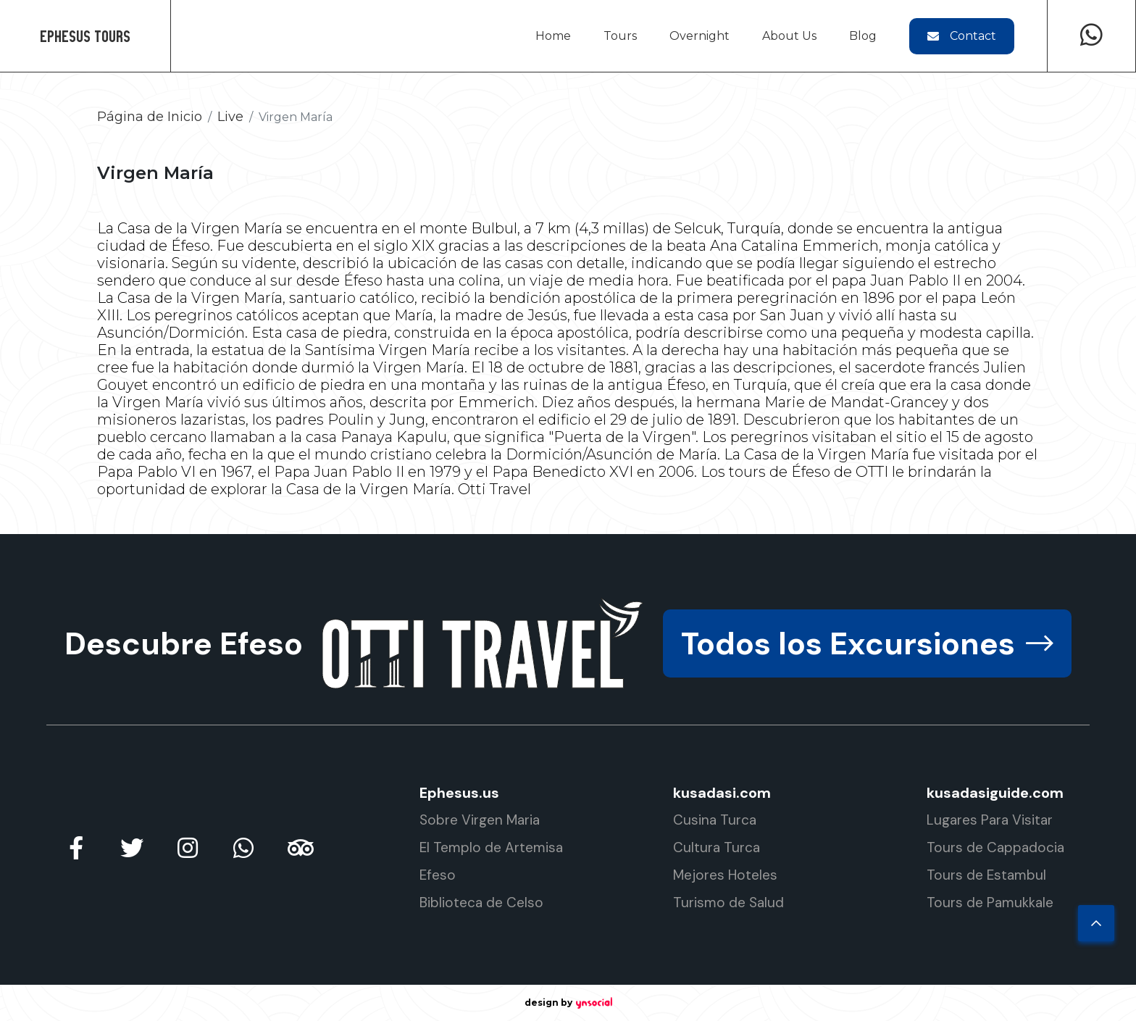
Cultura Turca (716, 847)
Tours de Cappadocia (995, 847)
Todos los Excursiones (867, 643)
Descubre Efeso (183, 643)
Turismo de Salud (728, 902)
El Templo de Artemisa (491, 847)
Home (553, 36)
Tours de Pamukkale (990, 902)
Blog (863, 36)
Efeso (437, 875)
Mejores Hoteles (725, 875)
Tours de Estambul (986, 875)
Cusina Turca (714, 820)
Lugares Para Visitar (990, 820)
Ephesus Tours (85, 36)
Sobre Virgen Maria (479, 820)
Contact (961, 36)
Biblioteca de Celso (481, 902)
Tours (620, 36)
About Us (789, 36)
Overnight (699, 36)
